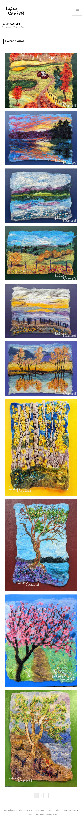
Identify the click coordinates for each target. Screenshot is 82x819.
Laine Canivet (11, 24)
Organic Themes (71, 810)
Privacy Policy (51, 815)
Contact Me (39, 815)
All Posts (28, 815)
